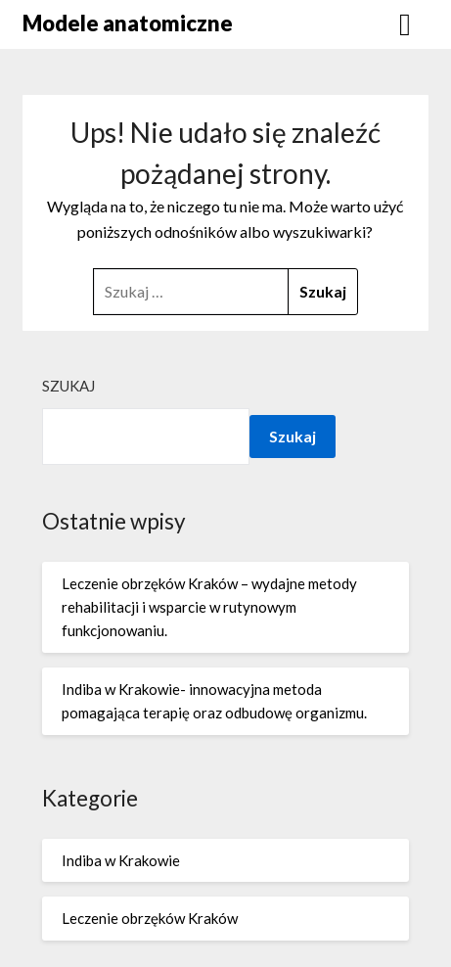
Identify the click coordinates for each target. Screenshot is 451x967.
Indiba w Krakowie (121, 860)
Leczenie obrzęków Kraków (150, 918)
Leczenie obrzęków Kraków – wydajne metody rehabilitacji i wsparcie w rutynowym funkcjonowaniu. (209, 607)
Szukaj (68, 385)
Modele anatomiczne (128, 23)
